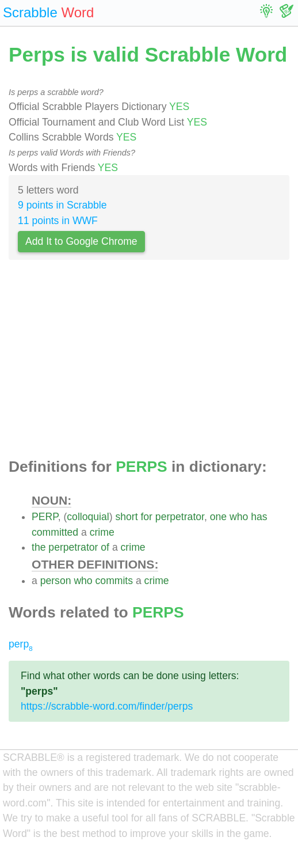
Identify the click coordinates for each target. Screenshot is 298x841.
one (218, 516)
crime (102, 532)
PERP (45, 516)
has (259, 516)
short (126, 516)
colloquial (88, 516)
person (55, 580)
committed (55, 532)
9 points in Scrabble (62, 205)
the (38, 547)
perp (21, 644)
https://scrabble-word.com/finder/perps (107, 706)
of (105, 547)
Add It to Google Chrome (81, 241)
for (146, 516)
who (239, 516)
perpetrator (179, 516)
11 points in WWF (58, 220)
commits (114, 580)
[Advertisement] (149, 362)
